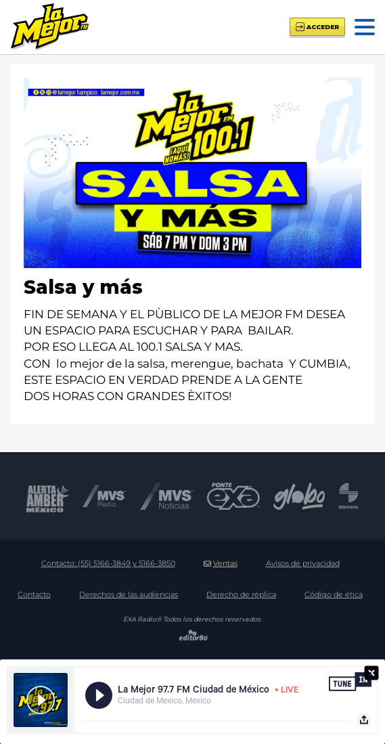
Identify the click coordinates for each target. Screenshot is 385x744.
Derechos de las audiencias (128, 594)
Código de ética (333, 594)
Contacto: (108, 563)
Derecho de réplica (241, 594)
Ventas (220, 563)
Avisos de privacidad (303, 563)
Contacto (34, 594)
